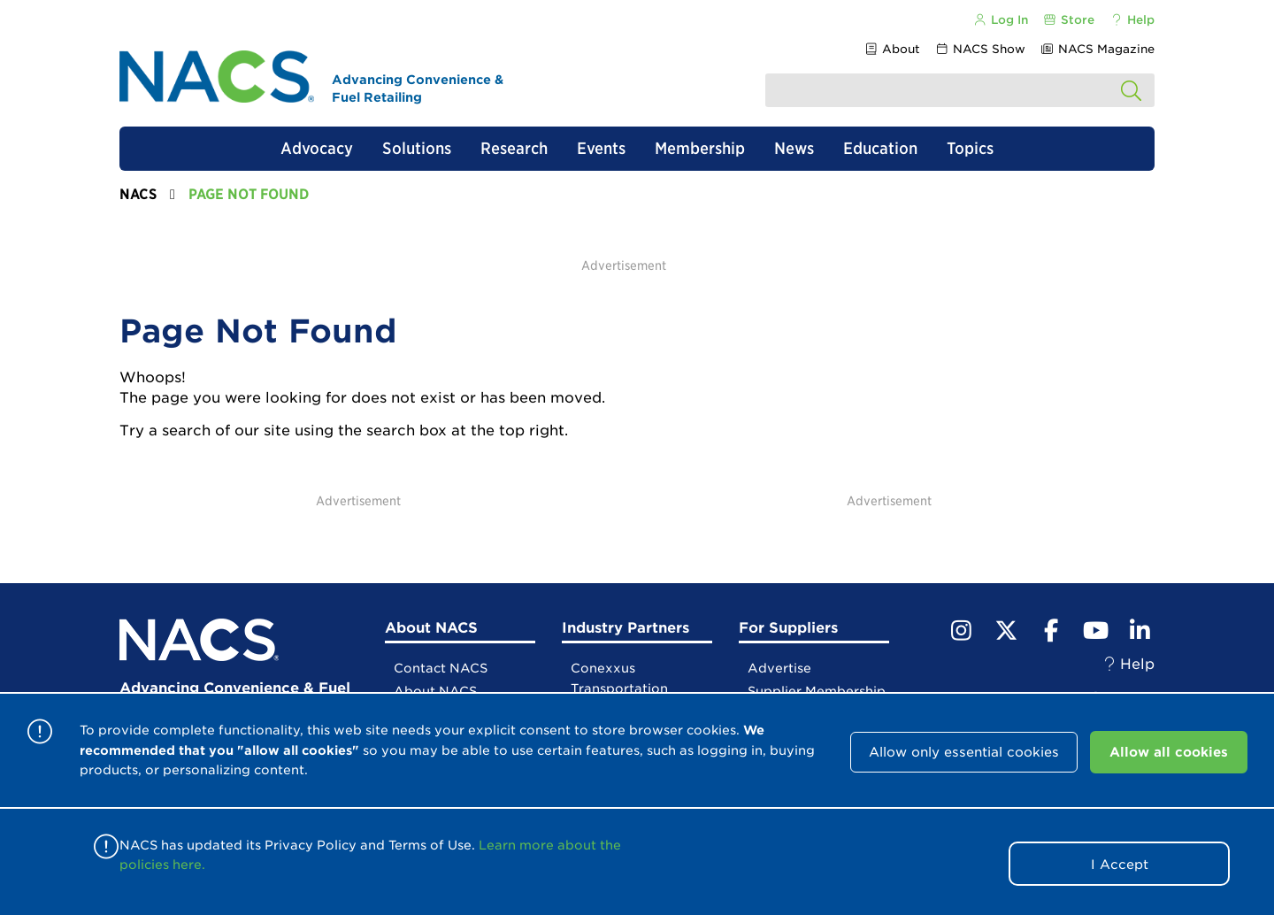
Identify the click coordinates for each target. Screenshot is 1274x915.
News (794, 148)
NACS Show (980, 49)
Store (1068, 20)
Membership (700, 148)
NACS (138, 194)
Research (514, 148)
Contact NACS (440, 668)
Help (1132, 20)
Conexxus (603, 668)
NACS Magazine (1097, 49)
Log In (999, 20)
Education (880, 148)
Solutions (416, 148)
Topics (970, 148)
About (891, 49)
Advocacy (316, 148)
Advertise (779, 668)
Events (601, 148)
